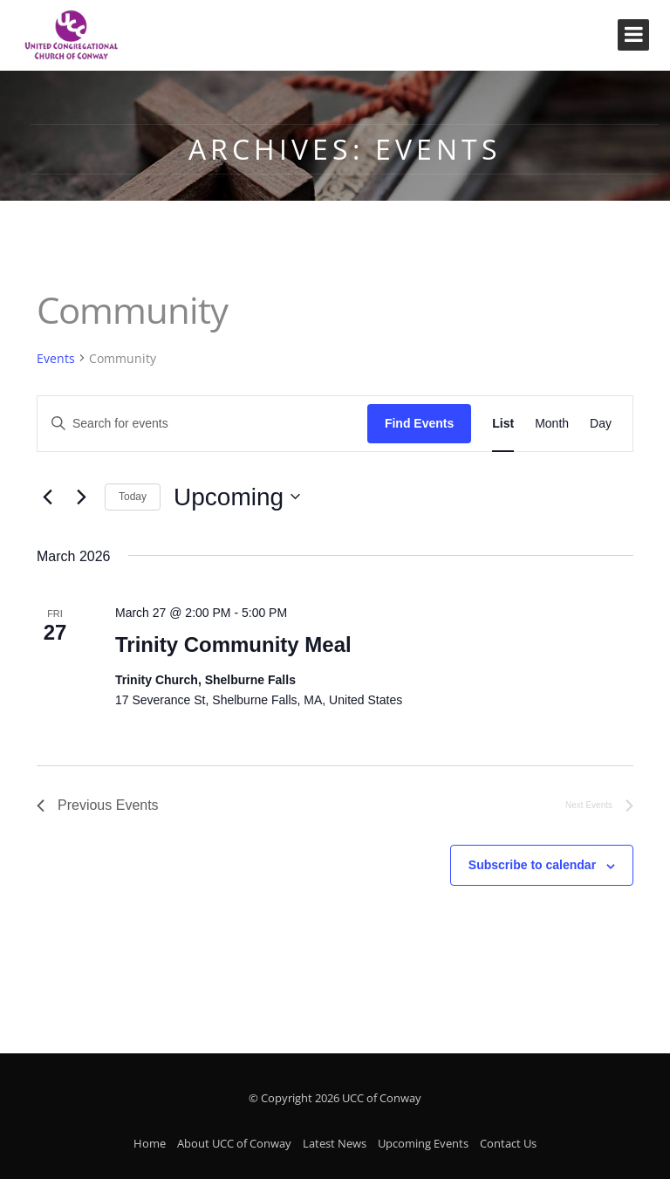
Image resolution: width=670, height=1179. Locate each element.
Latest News (334, 1143)
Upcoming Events (423, 1143)
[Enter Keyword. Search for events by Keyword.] (202, 423)
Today (133, 496)
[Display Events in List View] (503, 423)
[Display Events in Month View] (552, 423)
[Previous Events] (47, 496)
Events (56, 358)
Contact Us (508, 1143)
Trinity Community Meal (233, 644)
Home (149, 1143)
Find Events (419, 423)
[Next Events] (81, 496)
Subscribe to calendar (532, 865)
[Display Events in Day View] (601, 423)
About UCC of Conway (234, 1143)
